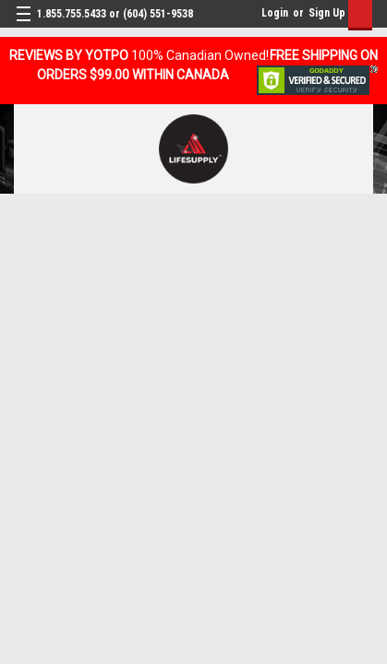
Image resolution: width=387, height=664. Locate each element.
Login (274, 12)
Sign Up (326, 12)
